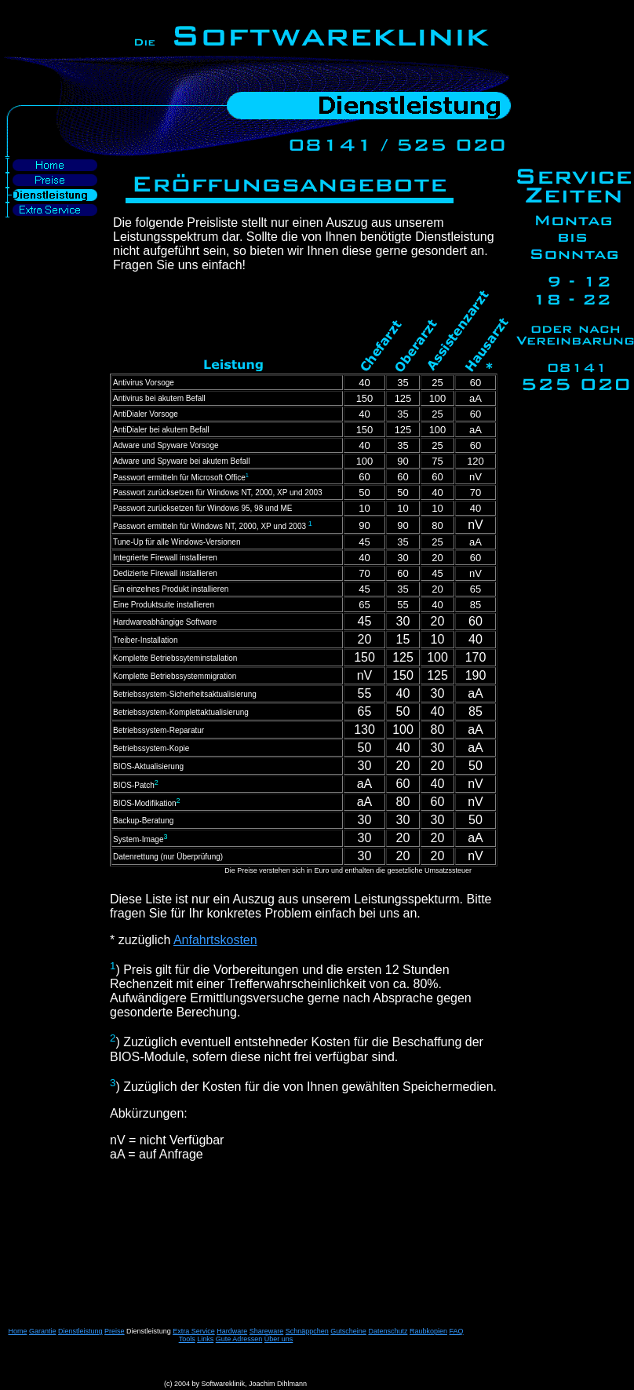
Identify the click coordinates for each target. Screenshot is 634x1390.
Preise (114, 1331)
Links (205, 1339)
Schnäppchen (307, 1331)
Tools (187, 1339)
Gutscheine (348, 1331)
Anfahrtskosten (215, 940)
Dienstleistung (80, 1331)
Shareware (267, 1331)
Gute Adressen (239, 1339)
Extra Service (194, 1331)
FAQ (457, 1331)
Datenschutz (387, 1331)
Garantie (42, 1331)
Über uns (278, 1339)
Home (17, 1331)
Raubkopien (428, 1331)
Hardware (232, 1331)
